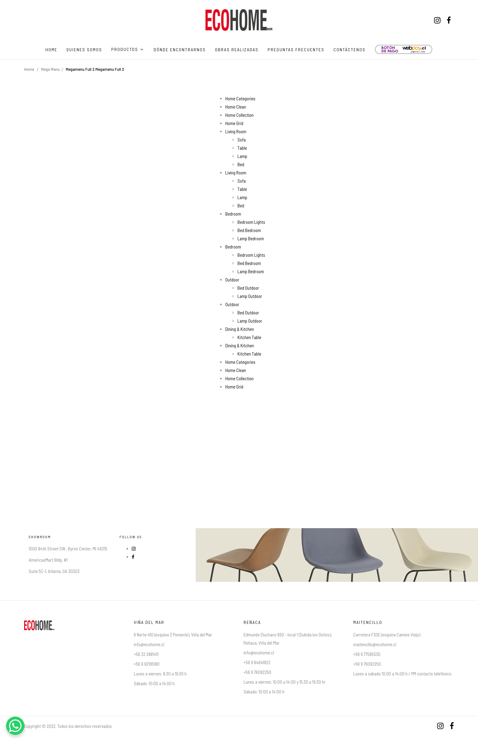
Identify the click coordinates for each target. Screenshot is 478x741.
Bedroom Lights (251, 222)
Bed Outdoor (248, 288)
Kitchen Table (249, 337)
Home (29, 69)
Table (242, 148)
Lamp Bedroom (250, 238)
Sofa (241, 139)
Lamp (242, 156)
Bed (240, 164)
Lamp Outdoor (249, 296)
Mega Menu (50, 69)
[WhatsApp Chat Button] (15, 726)
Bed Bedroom (249, 230)
